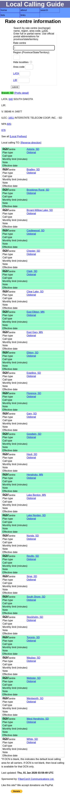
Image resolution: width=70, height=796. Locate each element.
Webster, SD (34, 678)
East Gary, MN (35, 332)
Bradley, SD (33, 169)
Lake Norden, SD (36, 515)
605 (9, 124)
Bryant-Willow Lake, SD (40, 210)
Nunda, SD (33, 535)
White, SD (32, 739)
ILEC (4, 117)
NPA (3, 124)
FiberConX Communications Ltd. (36, 779)
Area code (23, 67)
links (23, 15)
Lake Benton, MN (36, 495)
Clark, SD (32, 271)
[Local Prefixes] (18, 136)
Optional (31, 152)
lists (3, 15)
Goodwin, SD (34, 434)
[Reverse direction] (31, 142)
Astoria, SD (33, 149)
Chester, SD (33, 251)
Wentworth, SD (35, 698)
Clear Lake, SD (35, 291)
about (24, 10)
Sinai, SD (32, 576)
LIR (15, 80)
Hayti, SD (32, 454)
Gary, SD (32, 413)
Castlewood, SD (35, 230)
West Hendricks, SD (38, 718)
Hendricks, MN (35, 474)
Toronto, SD (33, 637)
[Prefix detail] (21, 93)
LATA (16, 73)
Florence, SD (34, 393)
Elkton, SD (32, 352)
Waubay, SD (33, 657)
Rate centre (34, 46)
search (44, 10)
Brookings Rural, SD (38, 190)
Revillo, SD (33, 556)
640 (11, 99)
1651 (11, 117)
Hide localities (22, 62)
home (4, 10)
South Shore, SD (36, 596)
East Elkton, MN (35, 312)
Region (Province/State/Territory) (31, 55)
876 (3, 130)
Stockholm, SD (35, 617)
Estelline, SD (34, 373)
